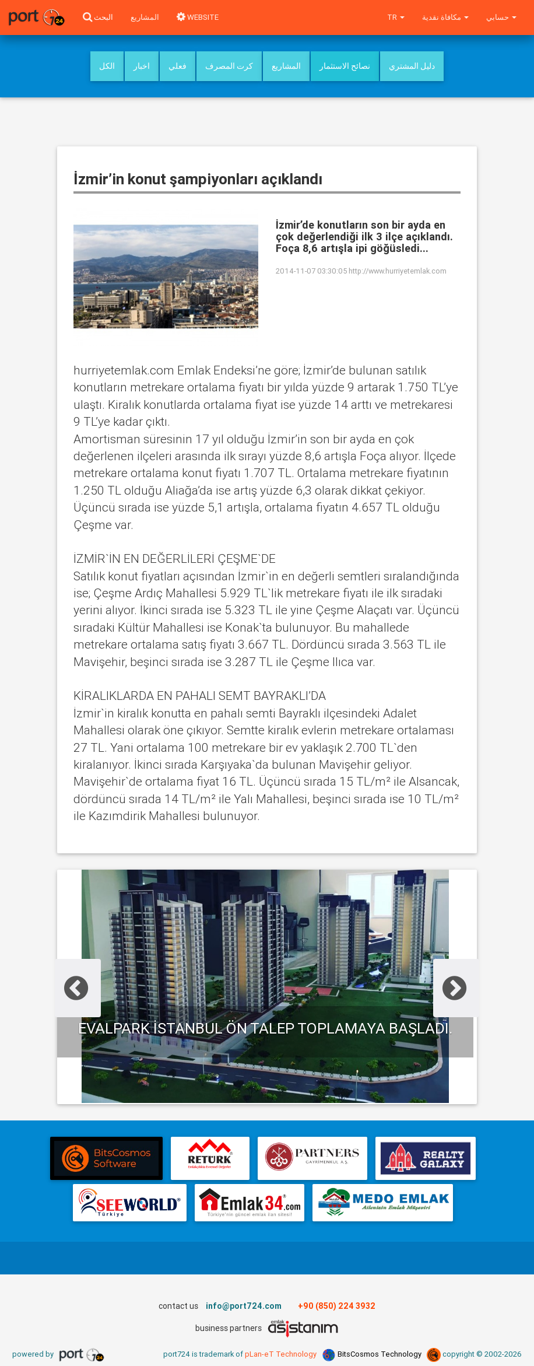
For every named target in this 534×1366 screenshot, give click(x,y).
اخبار (142, 66)
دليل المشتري (412, 66)
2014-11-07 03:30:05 (311, 271)
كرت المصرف (229, 66)
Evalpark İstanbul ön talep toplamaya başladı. (265, 1028)
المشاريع (145, 17)
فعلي (177, 66)
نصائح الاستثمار (344, 66)
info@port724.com (244, 1306)
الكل (107, 66)
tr (396, 17)
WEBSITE (198, 17)
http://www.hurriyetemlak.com (398, 271)
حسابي (501, 17)
